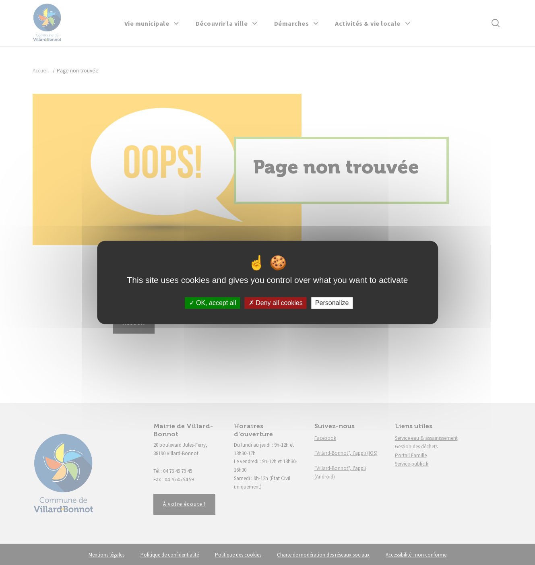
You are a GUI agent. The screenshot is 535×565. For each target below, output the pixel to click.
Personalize (332, 302)
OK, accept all (212, 302)
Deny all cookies (276, 302)
